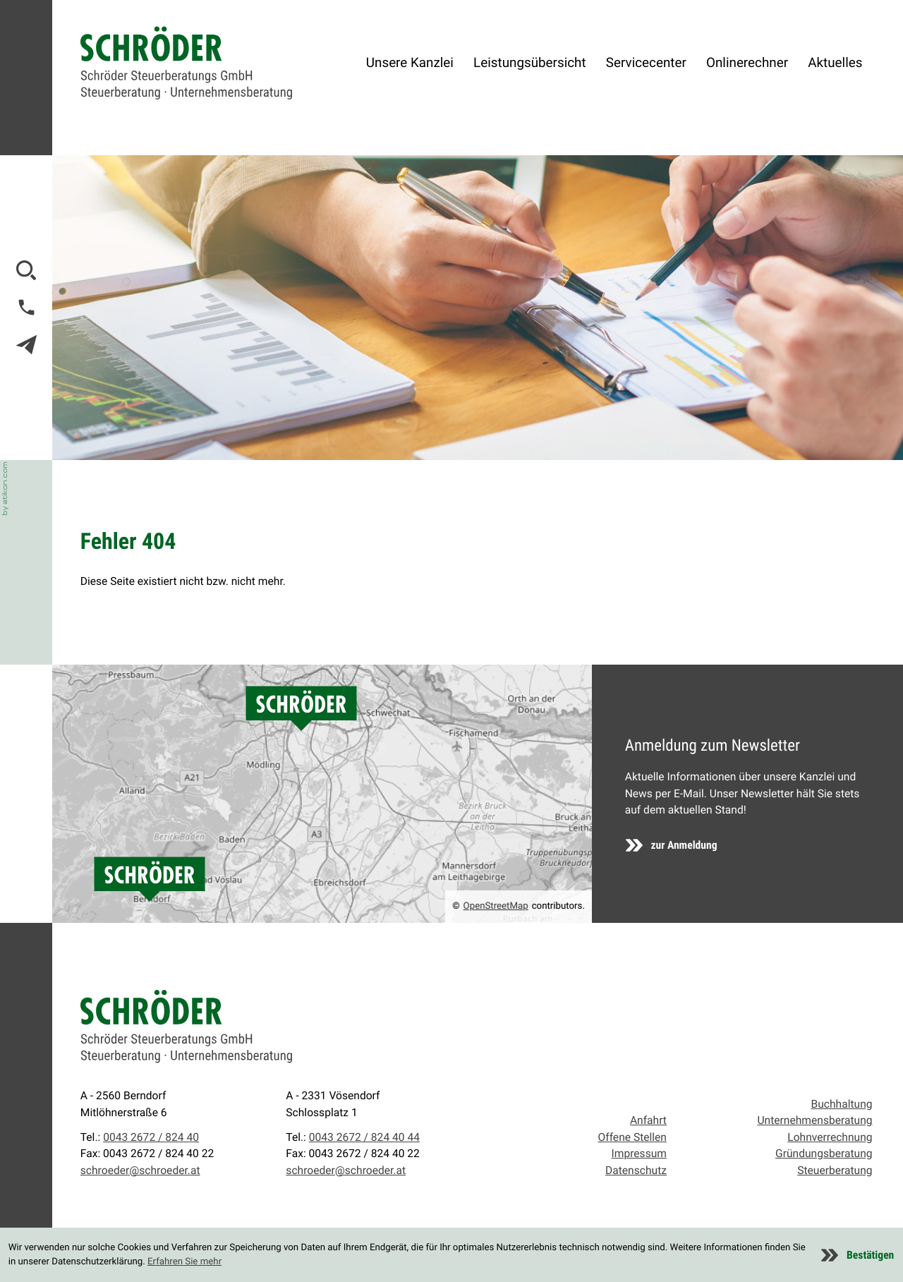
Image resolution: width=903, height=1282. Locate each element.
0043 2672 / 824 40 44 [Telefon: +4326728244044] (364, 1137)
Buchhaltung (841, 1104)
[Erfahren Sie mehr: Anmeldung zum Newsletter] (671, 845)
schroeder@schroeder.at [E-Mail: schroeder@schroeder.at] (140, 1170)
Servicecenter (646, 63)
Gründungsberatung (824, 1153)
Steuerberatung (834, 1170)
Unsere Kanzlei (410, 63)
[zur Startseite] (186, 63)
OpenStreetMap (495, 906)
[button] (26, 307)
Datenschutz (636, 1170)
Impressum (639, 1153)
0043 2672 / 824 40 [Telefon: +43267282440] (151, 1137)
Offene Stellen (632, 1137)
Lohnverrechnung (829, 1137)
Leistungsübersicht (529, 63)
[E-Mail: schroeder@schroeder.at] (26, 344)
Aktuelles (835, 63)
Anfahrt (648, 1120)
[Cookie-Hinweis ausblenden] (857, 1255)
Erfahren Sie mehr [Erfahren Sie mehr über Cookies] (184, 1262)
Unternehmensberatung (814, 1120)
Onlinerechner (747, 63)
